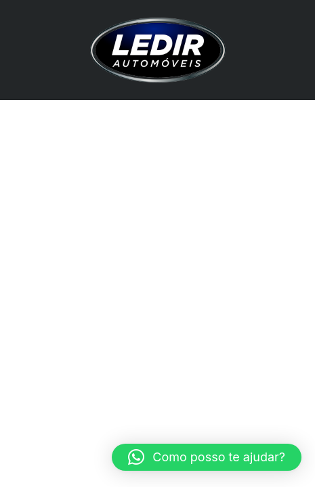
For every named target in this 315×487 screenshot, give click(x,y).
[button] (206, 457)
